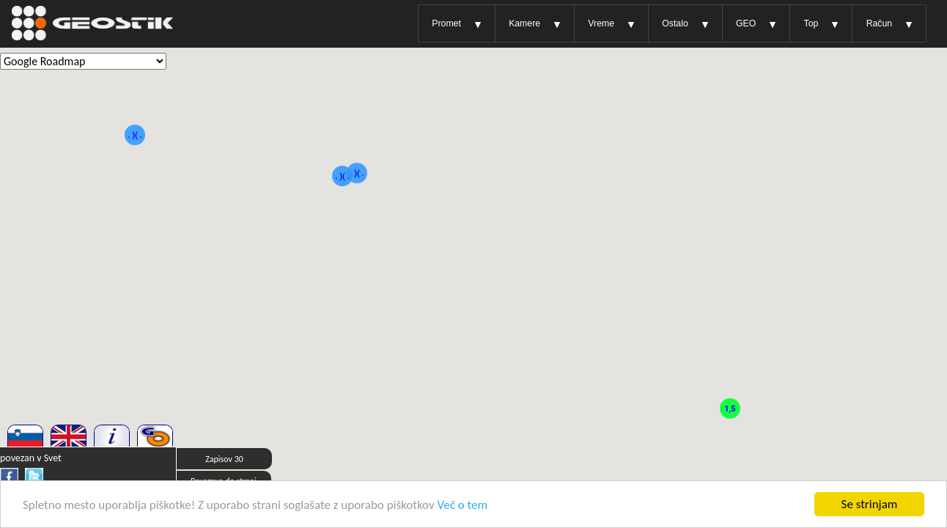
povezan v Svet (31, 458)
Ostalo (675, 23)
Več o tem (463, 505)
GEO (746, 23)
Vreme (601, 23)
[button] (135, 158)
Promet (446, 23)
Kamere (524, 23)
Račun (879, 23)
